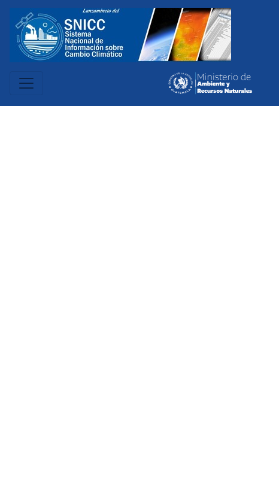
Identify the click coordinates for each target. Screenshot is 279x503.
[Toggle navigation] (26, 83)
